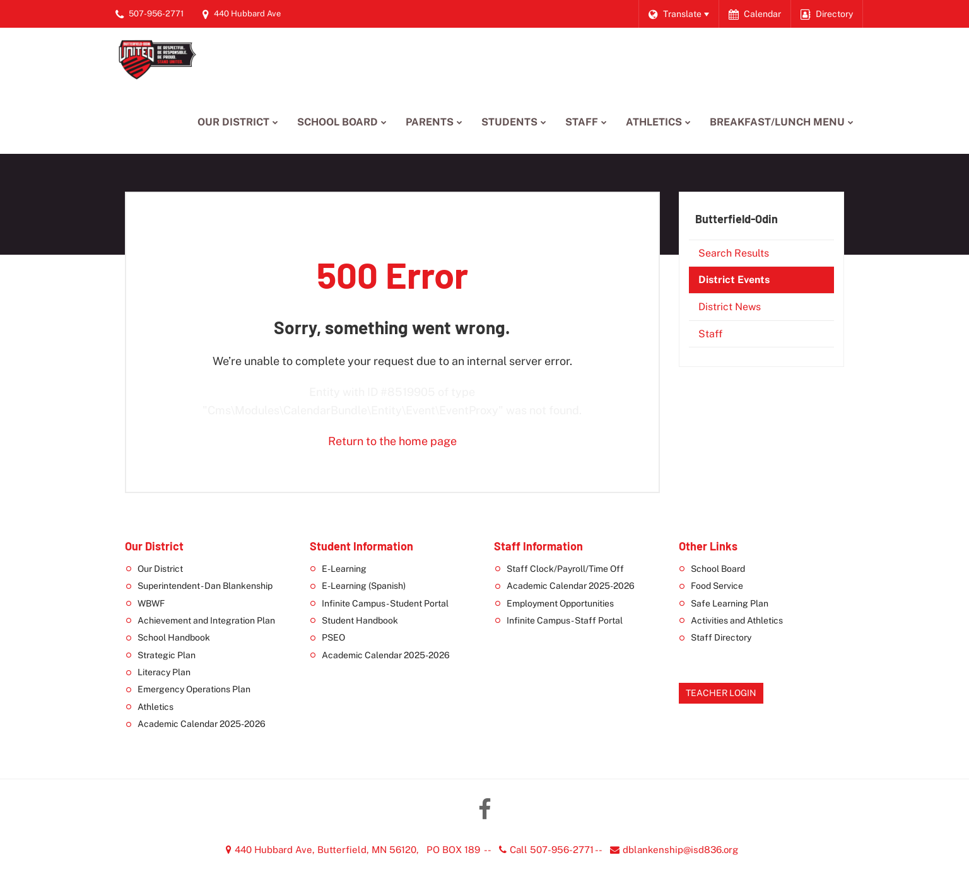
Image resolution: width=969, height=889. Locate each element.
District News (729, 307)
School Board (718, 569)
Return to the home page (392, 441)
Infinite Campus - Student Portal (385, 603)
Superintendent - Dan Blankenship (205, 586)
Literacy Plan (164, 672)
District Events (734, 280)
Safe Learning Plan (729, 603)
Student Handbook (360, 620)
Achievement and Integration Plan (206, 620)
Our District (160, 569)
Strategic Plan (167, 655)
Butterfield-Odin (736, 219)
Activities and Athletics (737, 620)
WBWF (151, 603)
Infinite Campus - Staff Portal (565, 620)
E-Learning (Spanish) (364, 586)
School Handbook (174, 637)
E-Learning (344, 569)
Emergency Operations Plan (194, 689)
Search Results (733, 253)
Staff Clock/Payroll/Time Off (565, 569)
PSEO (333, 637)
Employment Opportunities (560, 603)
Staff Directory (721, 637)
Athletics (155, 707)
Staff (710, 334)
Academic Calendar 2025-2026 (202, 724)
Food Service (717, 586)
